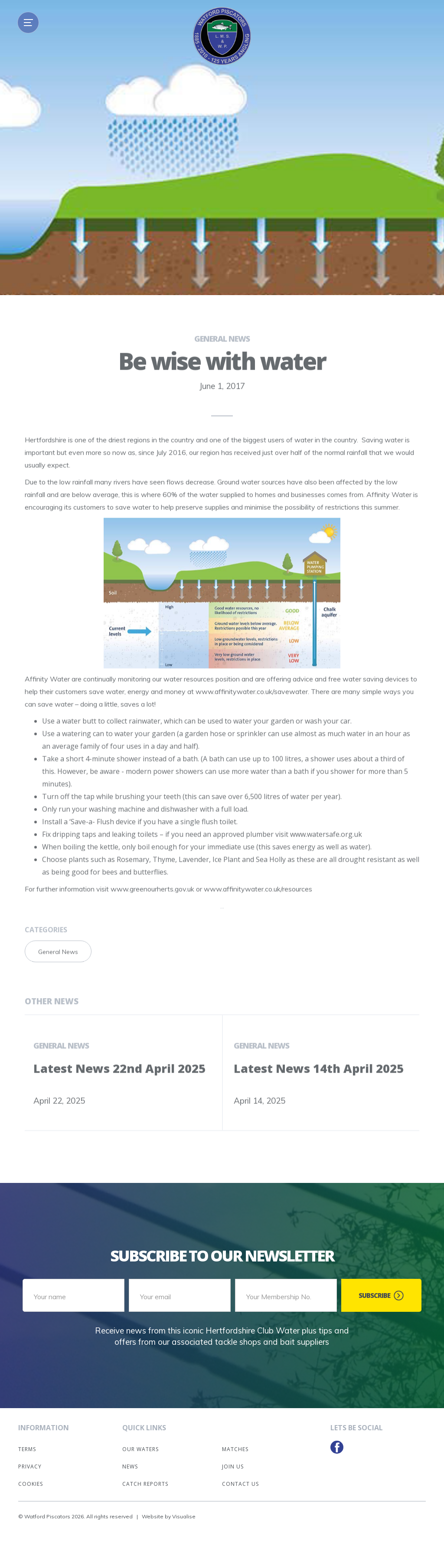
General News (222, 351)
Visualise (184, 1516)
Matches (235, 1449)
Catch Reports (145, 1484)
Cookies (30, 1484)
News (130, 1466)
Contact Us (240, 1484)
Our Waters (140, 1449)
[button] (28, 22)
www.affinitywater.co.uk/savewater (252, 704)
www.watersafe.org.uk (326, 846)
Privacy (30, 1466)
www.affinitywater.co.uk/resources (258, 901)
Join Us (233, 1466)
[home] (222, 36)
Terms (27, 1449)
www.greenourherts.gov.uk (152, 901)
